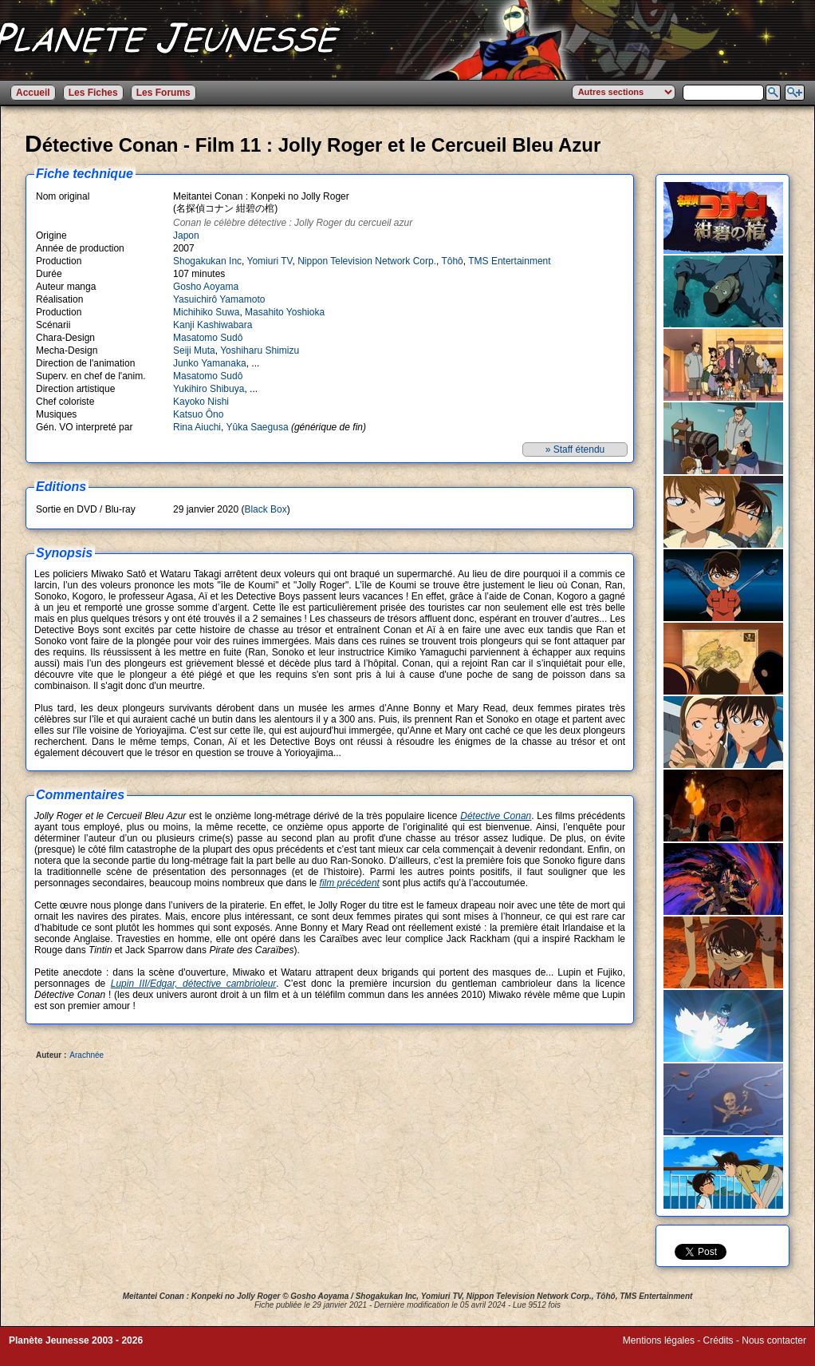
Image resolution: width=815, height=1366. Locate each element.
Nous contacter (774, 1340)
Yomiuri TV (270, 261)
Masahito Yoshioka (285, 312)
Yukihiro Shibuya (208, 388)
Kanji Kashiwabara (212, 325)
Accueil (33, 92)
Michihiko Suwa (206, 312)
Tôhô (452, 261)
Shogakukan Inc (207, 261)
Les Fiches (93, 92)
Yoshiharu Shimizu (259, 350)
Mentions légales (659, 1340)
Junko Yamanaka (209, 363)
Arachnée (86, 1055)
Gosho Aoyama (205, 286)
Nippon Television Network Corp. (366, 261)
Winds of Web (652, 1351)
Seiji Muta (194, 350)
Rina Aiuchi (197, 427)
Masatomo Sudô (207, 337)
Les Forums (163, 92)
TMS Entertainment (509, 261)
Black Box (265, 509)
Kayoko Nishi (201, 401)
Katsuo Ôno (198, 414)
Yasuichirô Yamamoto (219, 299)
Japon (186, 235)
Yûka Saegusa (257, 427)
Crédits (718, 1340)
